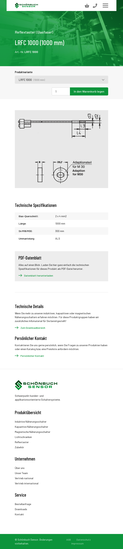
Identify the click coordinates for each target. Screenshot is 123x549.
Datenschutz (84, 539)
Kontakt (19, 514)
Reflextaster (22, 442)
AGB (68, 539)
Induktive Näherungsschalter (30, 421)
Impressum (77, 543)
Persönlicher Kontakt (32, 355)
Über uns (20, 467)
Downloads (21, 509)
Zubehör (19, 447)
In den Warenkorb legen (89, 91)
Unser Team (21, 473)
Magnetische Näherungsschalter (32, 431)
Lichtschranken (23, 437)
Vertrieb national (24, 478)
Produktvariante (23, 72)
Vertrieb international (26, 483)
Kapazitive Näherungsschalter (31, 426)
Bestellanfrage (23, 504)
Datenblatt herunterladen (38, 275)
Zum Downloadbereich (32, 327)
